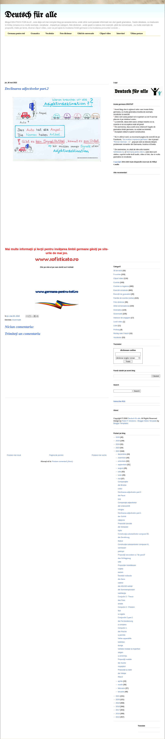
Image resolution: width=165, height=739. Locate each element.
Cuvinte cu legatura (121, 286)
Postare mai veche (99, 455)
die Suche (122, 663)
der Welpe (122, 673)
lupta (120, 530)
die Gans (121, 579)
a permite (121, 635)
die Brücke (122, 485)
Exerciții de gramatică (121, 294)
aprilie (120, 681)
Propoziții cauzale (125, 523)
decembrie (122, 454)
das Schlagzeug (124, 558)
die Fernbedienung (125, 621)
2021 (118, 696)
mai (119, 479)
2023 (118, 448)
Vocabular (50, 33)
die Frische (122, 632)
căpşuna (121, 520)
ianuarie (121, 692)
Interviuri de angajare (121, 318)
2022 (118, 451)
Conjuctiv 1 (122, 628)
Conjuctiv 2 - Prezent (126, 607)
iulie (120, 472)
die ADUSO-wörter (125, 586)
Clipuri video (105, 33)
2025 (118, 441)
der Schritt (122, 516)
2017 (118, 710)
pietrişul (121, 551)
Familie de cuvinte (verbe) (123, 298)
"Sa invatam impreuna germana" (135, 139)
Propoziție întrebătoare (127, 565)
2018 (118, 706)
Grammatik (16, 320)
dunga (120, 645)
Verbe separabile (124, 638)
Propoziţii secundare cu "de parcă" (131, 555)
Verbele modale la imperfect (129, 649)
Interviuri (121, 33)
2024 (118, 444)
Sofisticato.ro (118, 152)
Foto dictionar (66, 33)
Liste (115, 326)
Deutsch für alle (31, 15)
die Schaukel (123, 527)
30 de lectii (117, 271)
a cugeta (121, 614)
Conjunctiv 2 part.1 (125, 617)
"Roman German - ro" (122, 142)
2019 (118, 703)
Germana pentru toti (16, 33)
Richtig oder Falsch (121, 333)
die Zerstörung (123, 537)
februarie (121, 688)
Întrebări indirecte (125, 576)
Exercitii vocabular (120, 290)
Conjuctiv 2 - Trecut (125, 597)
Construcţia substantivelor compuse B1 (133, 534)
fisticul (120, 541)
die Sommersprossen (126, 590)
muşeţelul (122, 666)
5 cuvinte (117, 274)
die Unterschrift (124, 506)
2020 (118, 699)
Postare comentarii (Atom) (62, 461)
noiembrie (122, 458)
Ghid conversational (121, 306)
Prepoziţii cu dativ (125, 670)
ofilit (119, 562)
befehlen (121, 642)
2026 (118, 437)
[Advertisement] (82, 59)
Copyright (117, 162)
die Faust (121, 496)
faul (119, 611)
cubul (120, 489)
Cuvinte (116, 282)
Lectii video (117, 322)
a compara (122, 624)
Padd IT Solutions (129, 421)
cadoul (120, 583)
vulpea (120, 569)
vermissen (122, 548)
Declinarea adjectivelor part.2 (129, 492)
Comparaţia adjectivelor (127, 503)
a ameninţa (122, 656)
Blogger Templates (120, 423)
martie (120, 685)
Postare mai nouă (14, 455)
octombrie (122, 461)
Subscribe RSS (119, 401)
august (121, 468)
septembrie (122, 465)
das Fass (121, 600)
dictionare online (128, 350)
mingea (121, 510)
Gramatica (35, 33)
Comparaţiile (123, 482)
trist (119, 499)
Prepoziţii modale (125, 659)
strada (120, 604)
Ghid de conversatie (86, 33)
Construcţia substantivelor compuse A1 (133, 544)
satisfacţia (122, 593)
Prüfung (116, 330)
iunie (120, 475)
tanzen (120, 572)
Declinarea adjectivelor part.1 (129, 513)
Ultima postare (137, 33)
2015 (118, 717)
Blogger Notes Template (147, 421)
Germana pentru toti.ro (136, 152)
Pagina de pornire (56, 455)
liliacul (120, 677)
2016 (118, 713)
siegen (120, 652)
